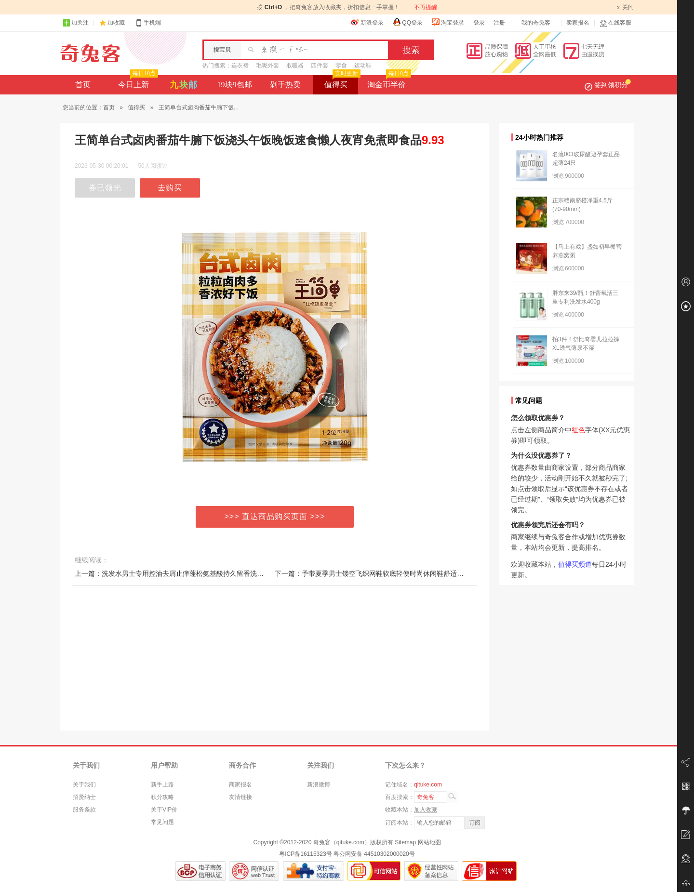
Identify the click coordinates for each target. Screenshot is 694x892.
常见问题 (162, 822)
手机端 (148, 22)
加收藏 (116, 22)
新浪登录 (367, 22)
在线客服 (615, 22)
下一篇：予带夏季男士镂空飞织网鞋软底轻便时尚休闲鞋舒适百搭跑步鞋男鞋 (389, 573)
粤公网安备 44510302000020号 (374, 854)
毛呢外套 (267, 65)
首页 (83, 84)
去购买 (170, 188)
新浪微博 (318, 784)
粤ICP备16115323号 (305, 854)
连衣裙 (240, 65)
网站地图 (429, 842)
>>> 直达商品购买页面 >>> (275, 516)
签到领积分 (608, 85)
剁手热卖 (285, 84)
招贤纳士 (84, 797)
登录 (479, 22)
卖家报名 (577, 22)
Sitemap (405, 842)
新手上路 (162, 784)
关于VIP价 (164, 809)
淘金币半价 (388, 82)
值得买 (341, 82)
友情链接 (240, 797)
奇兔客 (90, 53)
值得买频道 (575, 564)
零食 (341, 65)
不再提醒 (425, 7)
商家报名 (240, 784)
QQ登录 (407, 22)
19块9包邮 (234, 84)
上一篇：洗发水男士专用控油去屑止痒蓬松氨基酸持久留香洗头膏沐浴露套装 (189, 573)
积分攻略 (162, 797)
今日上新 (137, 82)
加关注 (76, 22)
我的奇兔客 (535, 22)
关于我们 (84, 784)
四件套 (319, 65)
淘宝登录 (447, 22)
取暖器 (295, 65)
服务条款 (84, 809)
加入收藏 (425, 809)
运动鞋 (363, 65)
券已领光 (105, 188)
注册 (499, 22)
